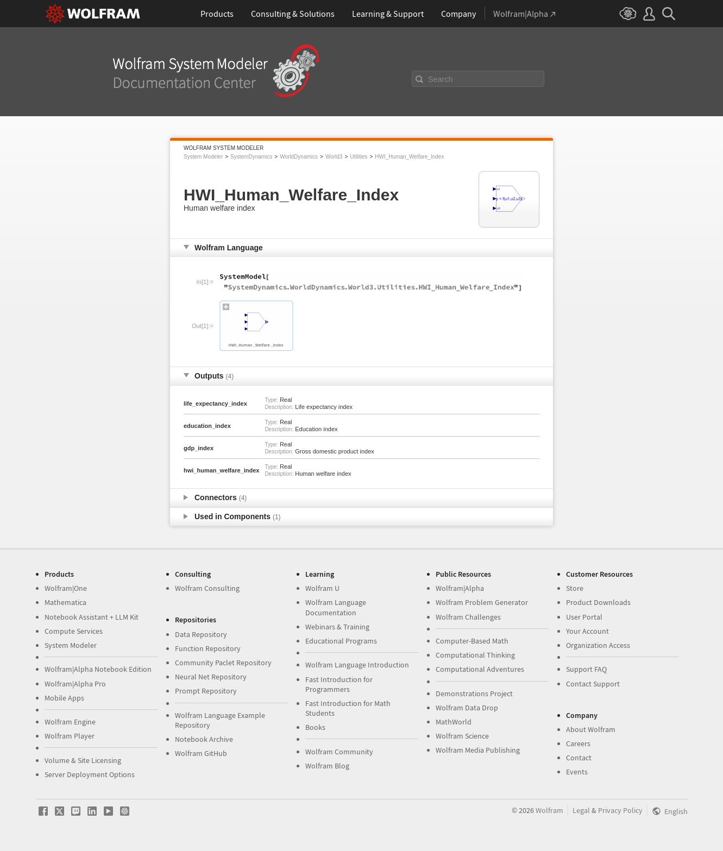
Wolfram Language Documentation (335, 607)
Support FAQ (586, 669)
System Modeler (203, 157)
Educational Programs (341, 641)
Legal (581, 810)
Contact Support (593, 684)
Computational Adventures (480, 669)
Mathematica (65, 602)
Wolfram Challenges (468, 617)
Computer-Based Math (472, 641)
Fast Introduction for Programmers (339, 684)
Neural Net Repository (211, 677)
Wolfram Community (339, 752)
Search (440, 79)
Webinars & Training (337, 627)
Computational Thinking (475, 655)
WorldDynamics (299, 157)
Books (315, 727)
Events (577, 772)
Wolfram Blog (327, 766)
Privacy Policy (620, 810)
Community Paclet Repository (223, 662)
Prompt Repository (206, 691)
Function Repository (208, 648)
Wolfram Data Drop (467, 708)
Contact (579, 757)
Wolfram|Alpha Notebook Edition (98, 669)
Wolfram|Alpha (460, 588)
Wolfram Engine (70, 722)
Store (574, 588)
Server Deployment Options (90, 774)
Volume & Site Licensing (83, 760)
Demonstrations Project (474, 693)
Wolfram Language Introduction (357, 665)
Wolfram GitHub (201, 753)
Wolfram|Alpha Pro (75, 684)
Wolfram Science (462, 736)
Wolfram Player (70, 736)
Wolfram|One (66, 588)
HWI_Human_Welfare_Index (409, 157)
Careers (578, 743)
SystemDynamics (251, 157)
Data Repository (201, 634)
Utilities (358, 157)
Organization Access (598, 645)
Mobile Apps (64, 698)
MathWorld (453, 722)
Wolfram (549, 810)
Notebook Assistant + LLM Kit (92, 617)
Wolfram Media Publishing (478, 750)
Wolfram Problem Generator (482, 602)
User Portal (584, 617)
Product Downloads (598, 602)
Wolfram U (322, 588)
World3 (334, 157)
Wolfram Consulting (207, 588)
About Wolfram (590, 729)
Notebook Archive (204, 739)
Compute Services (74, 631)
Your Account (587, 631)
